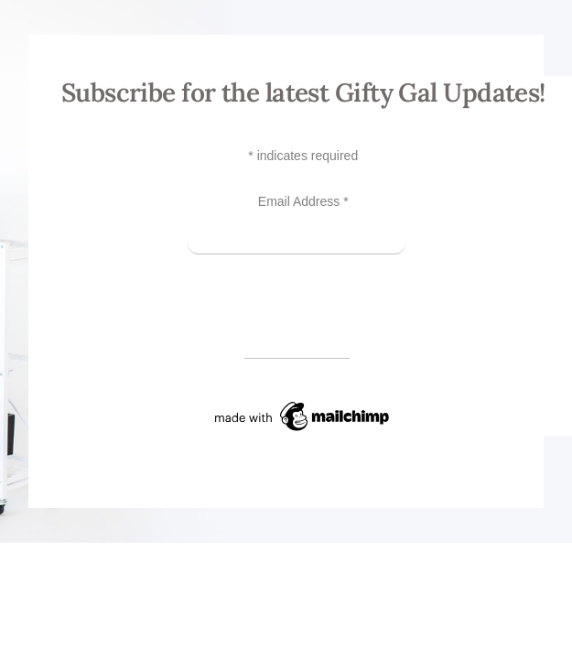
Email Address (303, 201)
